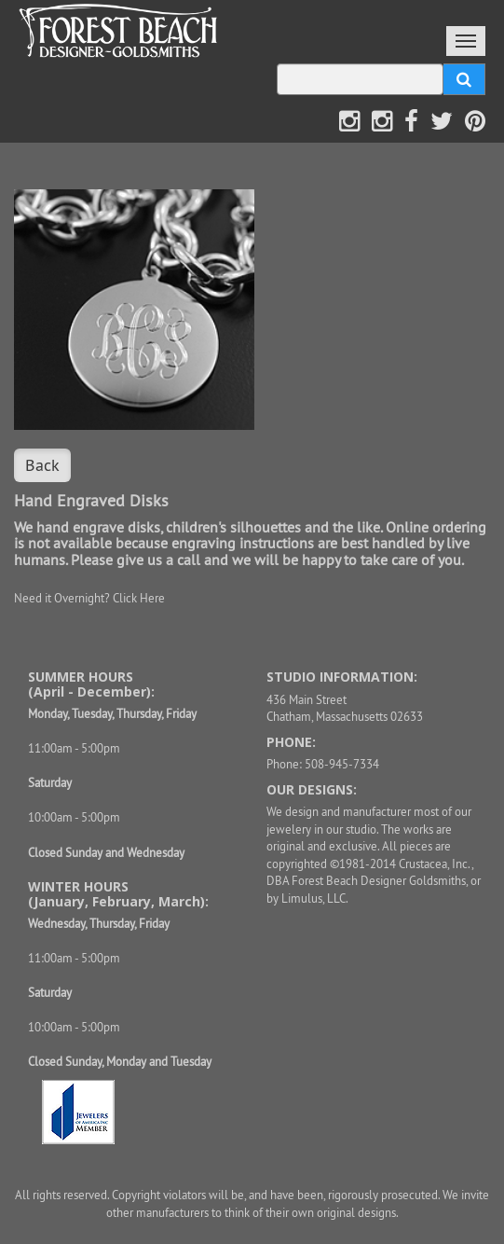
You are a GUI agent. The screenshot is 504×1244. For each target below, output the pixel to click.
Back (42, 465)
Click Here (139, 597)
